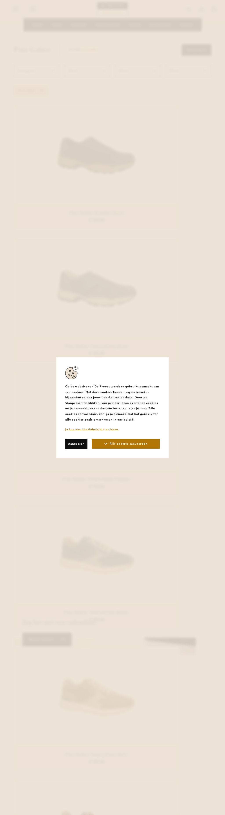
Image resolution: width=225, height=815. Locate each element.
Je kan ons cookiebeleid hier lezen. (92, 429)
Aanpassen (76, 444)
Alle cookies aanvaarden (125, 444)
